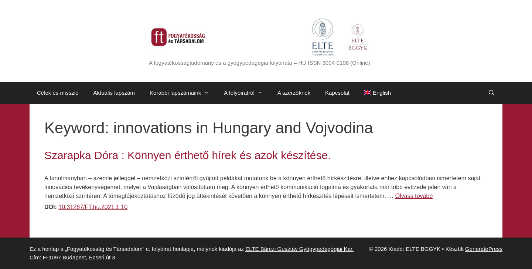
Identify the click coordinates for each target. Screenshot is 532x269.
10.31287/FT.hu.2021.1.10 (92, 207)
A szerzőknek (293, 93)
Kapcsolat (337, 93)
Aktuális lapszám (114, 93)
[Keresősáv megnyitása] (491, 93)
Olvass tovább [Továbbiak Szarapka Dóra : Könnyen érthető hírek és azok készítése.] (414, 196)
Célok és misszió (58, 93)
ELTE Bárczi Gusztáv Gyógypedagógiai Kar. (299, 249)
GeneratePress (483, 249)
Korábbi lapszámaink (183, 93)
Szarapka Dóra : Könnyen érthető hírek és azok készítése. (187, 155)
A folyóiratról (247, 93)
